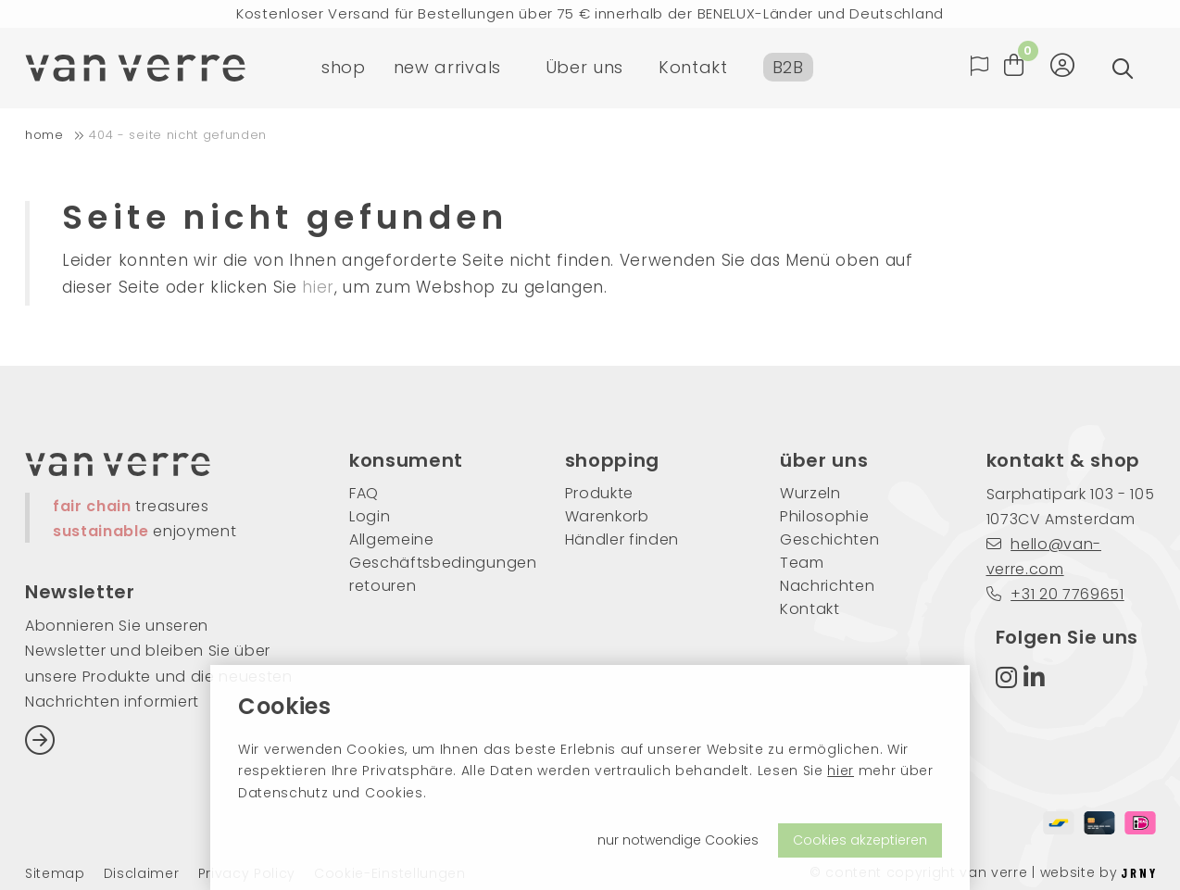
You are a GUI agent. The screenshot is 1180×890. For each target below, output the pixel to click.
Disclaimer (142, 874)
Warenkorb (607, 516)
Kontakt (693, 69)
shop (343, 69)
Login (369, 516)
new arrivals (447, 69)
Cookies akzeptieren (860, 840)
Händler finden (622, 539)
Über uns (584, 69)
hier (840, 770)
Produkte (599, 493)
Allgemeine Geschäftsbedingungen (429, 551)
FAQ (364, 493)
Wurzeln (810, 493)
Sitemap (55, 874)
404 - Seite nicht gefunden (178, 135)
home (44, 135)
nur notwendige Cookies (678, 840)
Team (802, 562)
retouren (382, 585)
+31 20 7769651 (1055, 594)
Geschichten (829, 539)
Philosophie (824, 516)
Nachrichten (827, 585)
